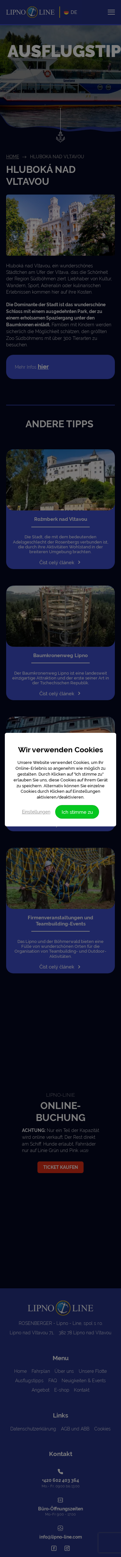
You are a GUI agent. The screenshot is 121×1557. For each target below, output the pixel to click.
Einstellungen (36, 811)
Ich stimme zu (77, 812)
